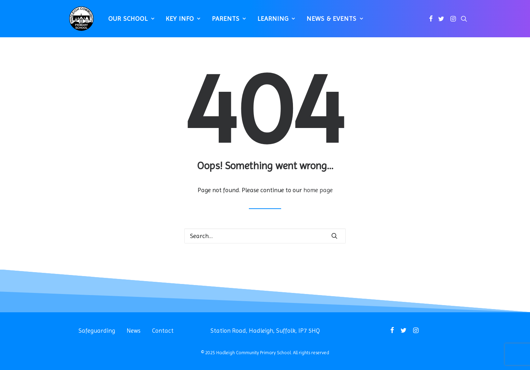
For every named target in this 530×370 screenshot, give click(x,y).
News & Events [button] (331, 21)
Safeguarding (97, 330)
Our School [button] (128, 21)
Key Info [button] (179, 21)
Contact (163, 330)
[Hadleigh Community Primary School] (78, 21)
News (134, 330)
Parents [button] (226, 21)
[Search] (265, 235)
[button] (430, 21)
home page (318, 190)
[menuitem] (128, 21)
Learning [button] (273, 21)
